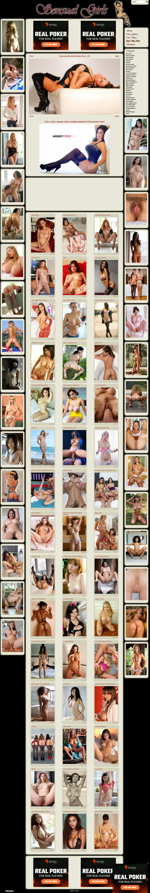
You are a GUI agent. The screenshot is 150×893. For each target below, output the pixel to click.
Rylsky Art (129, 92)
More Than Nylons (131, 82)
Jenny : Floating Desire (70, 342)
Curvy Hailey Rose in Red (39, 300)
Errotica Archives (131, 66)
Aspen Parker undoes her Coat (104, 300)
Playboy (128, 90)
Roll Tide (34, 428)
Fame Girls (129, 69)
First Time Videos (131, 73)
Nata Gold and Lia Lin (69, 215)
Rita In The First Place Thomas (104, 811)
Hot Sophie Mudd (68, 599)
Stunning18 (129, 101)
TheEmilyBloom (131, 108)
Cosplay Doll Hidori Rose (102, 428)
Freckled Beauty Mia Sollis (102, 215)
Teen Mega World (131, 103)
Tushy (128, 110)
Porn (84, 253)
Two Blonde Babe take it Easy (103, 641)
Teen (116, 338)
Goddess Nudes (131, 75)
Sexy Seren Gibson (100, 257)
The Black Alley (130, 104)
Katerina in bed (99, 599)
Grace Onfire (35, 215)
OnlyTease (129, 87)
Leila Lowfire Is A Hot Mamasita (40, 684)
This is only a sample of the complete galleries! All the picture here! (75, 122)
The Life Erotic (130, 106)
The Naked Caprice (100, 726)
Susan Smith (67, 726)
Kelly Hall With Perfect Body (40, 385)
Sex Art (128, 96)
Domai (128, 62)
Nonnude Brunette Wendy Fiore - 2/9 (74, 56)
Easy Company (36, 513)
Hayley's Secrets (131, 76)
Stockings (51, 338)
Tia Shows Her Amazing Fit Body (72, 556)
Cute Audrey (98, 769)
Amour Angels (130, 55)
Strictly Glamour (131, 99)
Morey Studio (130, 83)
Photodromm (130, 89)
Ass (85, 381)
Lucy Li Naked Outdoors (102, 556)
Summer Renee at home (39, 641)
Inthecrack (129, 78)
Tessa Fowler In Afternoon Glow (41, 811)
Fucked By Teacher (100, 385)
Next (117, 56)
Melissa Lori (98, 342)
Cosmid (128, 61)
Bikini (52, 466)
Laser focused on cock (69, 428)
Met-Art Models (130, 80)
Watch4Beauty (130, 111)
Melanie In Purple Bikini (38, 599)
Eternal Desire (130, 68)
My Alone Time (36, 556)
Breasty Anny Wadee (37, 342)
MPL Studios (130, 85)
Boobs (52, 253)
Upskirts (34, 726)
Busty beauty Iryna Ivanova (71, 769)
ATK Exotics (129, 59)
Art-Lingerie (129, 57)
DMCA (72, 891)
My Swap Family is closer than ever (105, 470)
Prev (32, 56)
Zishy (127, 113)
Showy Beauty (130, 97)
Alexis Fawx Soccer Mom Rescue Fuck (43, 470)
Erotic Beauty (130, 64)
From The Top (35, 257)
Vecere (34, 769)
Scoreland (129, 94)
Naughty (51, 296)
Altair (64, 257)
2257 (77, 891)
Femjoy (128, 71)
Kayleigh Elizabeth (68, 641)
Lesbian (115, 551)
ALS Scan (129, 53)
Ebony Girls (98, 513)
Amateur (83, 338)
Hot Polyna (66, 684)
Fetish (84, 637)
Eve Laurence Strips (69, 300)
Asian (52, 381)
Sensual (51, 424)
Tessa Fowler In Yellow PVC (71, 385)
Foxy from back (67, 470)
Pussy (115, 253)
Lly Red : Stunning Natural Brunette (105, 684)
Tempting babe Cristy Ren (70, 811)
